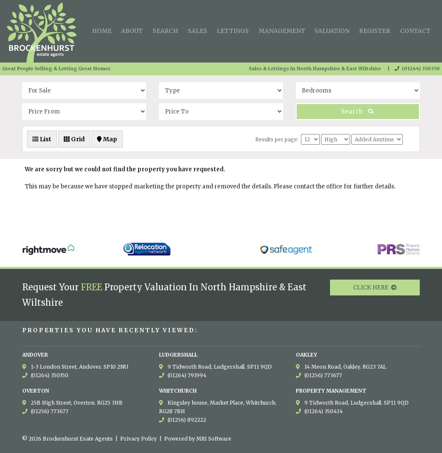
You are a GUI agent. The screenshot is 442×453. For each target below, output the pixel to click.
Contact (415, 31)
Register (374, 31)
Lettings (233, 31)
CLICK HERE (375, 287)
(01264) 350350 (417, 69)
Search (165, 31)
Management (282, 31)
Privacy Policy (138, 438)
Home (102, 31)
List (41, 139)
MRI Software (213, 438)
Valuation (332, 31)
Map (107, 139)
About (132, 31)
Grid (74, 139)
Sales (197, 31)
